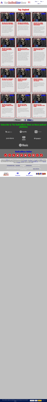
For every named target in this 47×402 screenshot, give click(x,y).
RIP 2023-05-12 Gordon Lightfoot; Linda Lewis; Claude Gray (22, 79)
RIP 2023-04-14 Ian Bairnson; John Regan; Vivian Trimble (39, 105)
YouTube (18, 162)
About (39, 3)
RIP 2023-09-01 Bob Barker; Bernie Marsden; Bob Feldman (7, 23)
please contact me (36, 168)
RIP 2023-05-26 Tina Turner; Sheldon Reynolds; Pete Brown (39, 49)
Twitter (7, 159)
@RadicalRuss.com (35, 161)
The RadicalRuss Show (11, 165)
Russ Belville (18, 165)
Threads (40, 159)
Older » (30, 120)
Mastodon (44, 161)
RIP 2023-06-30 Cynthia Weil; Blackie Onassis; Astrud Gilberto (23, 49)
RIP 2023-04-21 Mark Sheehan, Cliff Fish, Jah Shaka (22, 105)
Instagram (30, 160)
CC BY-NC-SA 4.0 (29, 165)
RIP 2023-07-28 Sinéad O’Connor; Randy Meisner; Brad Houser (7, 49)
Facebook (25, 160)
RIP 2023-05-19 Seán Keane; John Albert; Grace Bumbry (7, 79)
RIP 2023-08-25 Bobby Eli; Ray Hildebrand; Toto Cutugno (23, 23)
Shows (36, 1)
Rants (42, 1)
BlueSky (22, 161)
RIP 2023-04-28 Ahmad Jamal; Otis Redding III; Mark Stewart (7, 105)
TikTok (36, 160)
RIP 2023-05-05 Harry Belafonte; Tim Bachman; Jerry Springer (38, 79)
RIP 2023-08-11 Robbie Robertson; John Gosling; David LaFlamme (38, 23)
